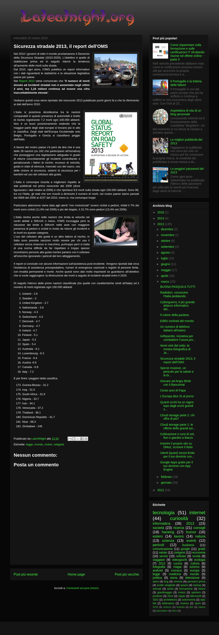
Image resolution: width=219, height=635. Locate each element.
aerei (156, 581)
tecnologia (164, 512)
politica (157, 577)
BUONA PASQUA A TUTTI (177, 286)
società (158, 528)
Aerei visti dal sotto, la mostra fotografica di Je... (175, 349)
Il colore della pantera (174, 315)
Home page (76, 574)
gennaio (166, 482)
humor (191, 532)
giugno (166, 264)
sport (198, 603)
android (158, 570)
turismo (195, 567)
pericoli (158, 545)
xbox (174, 610)
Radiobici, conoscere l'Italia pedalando (174, 294)
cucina (177, 563)
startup (197, 585)
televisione (192, 577)
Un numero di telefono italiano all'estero (175, 328)
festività (180, 607)
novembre (168, 235)
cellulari (181, 556)
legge (29, 444)
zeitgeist (59, 444)
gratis (201, 549)
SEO (155, 599)
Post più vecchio (127, 574)
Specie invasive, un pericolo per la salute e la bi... (177, 371)
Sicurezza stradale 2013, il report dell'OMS (177, 360)
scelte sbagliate (166, 585)
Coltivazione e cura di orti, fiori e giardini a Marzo (177, 435)
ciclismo (167, 607)
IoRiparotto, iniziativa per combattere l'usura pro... (178, 337)
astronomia (188, 599)
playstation (162, 610)
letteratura (168, 603)
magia (177, 567)
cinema (178, 581)
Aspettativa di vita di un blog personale (185, 112)
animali (157, 588)
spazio (184, 585)
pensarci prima (196, 581)
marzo (165, 281)
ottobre (166, 240)
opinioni (196, 592)
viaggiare (159, 559)
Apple (181, 596)
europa (194, 570)
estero (158, 536)
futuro (201, 588)
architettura (170, 599)
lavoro (179, 536)
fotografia (159, 567)
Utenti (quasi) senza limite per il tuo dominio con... (177, 454)
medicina (175, 574)
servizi (163, 556)
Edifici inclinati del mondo (177, 321)
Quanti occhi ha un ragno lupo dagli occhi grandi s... (177, 405)
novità (196, 556)
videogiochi (179, 559)
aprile (165, 276)
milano (201, 607)
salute (163, 552)
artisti (170, 588)
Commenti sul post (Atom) (83, 588)
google (185, 549)
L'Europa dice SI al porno (177, 396)
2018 (161, 212)
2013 (161, 224)
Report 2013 (27, 81)
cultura (194, 563)
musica (184, 603)
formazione (185, 588)
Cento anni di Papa (173, 390)
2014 (161, 218)
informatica (161, 523)
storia (173, 577)
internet (197, 512)
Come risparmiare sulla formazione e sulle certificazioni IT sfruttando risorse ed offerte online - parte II (187, 52)
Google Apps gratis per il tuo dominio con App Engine (176, 466)
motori (48, 444)
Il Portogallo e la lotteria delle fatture (186, 83)
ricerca (178, 528)
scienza (168, 541)
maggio (166, 270)
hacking (168, 532)
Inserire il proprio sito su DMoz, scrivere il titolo (176, 445)
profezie (157, 596)
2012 (161, 490)
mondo (38, 444)
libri (191, 607)
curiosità (179, 518)
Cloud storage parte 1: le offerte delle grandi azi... (177, 426)
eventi (191, 541)
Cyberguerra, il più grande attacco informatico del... (177, 305)
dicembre (167, 229)
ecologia (199, 559)
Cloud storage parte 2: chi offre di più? (177, 417)
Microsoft (195, 596)
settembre (168, 246)
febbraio (166, 476)
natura (200, 536)
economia (198, 552)
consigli (199, 528)
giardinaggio (164, 592)
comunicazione (163, 549)
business (188, 545)
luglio (165, 258)
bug (166, 581)
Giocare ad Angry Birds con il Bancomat (175, 382)
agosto (166, 252)
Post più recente (26, 574)
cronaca (176, 570)
